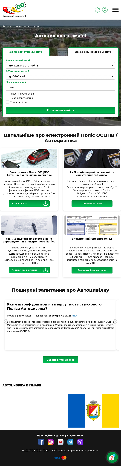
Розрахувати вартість (60, 110)
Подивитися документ (30, 270)
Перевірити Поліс (92, 203)
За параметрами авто (26, 52)
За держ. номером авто (93, 52)
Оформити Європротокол (92, 270)
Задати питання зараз (60, 359)
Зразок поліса (30, 204)
